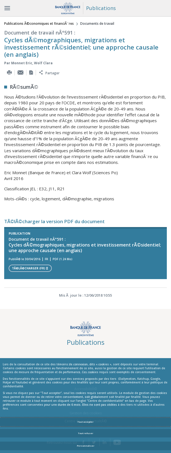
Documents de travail (97, 23)
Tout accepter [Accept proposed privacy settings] (85, 421)
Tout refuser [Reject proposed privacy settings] (85, 433)
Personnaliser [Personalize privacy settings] (85, 445)
